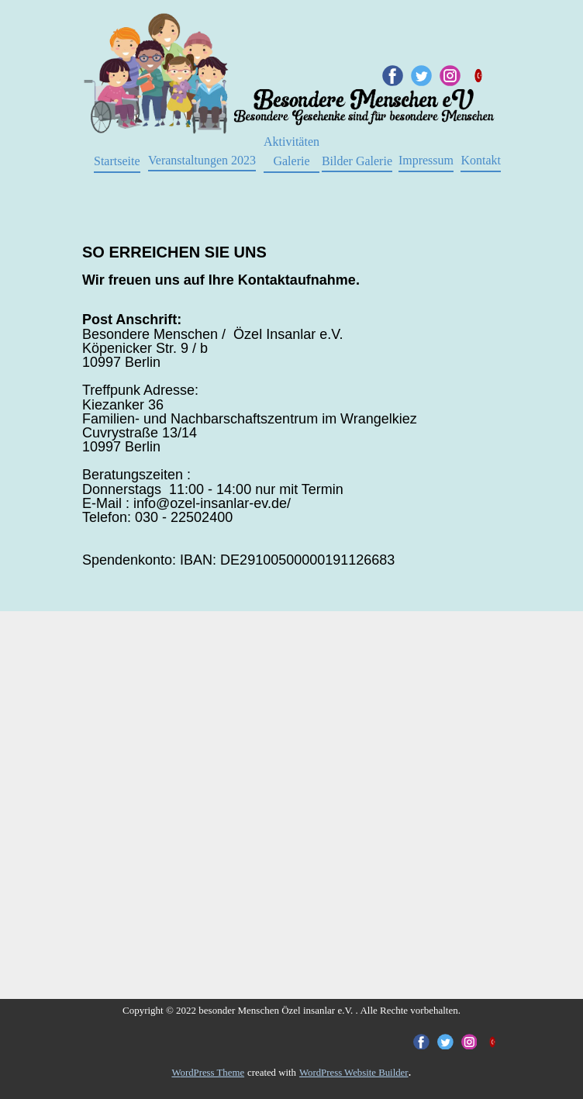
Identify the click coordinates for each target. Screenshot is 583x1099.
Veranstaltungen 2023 (202, 160)
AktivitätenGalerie (291, 151)
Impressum (426, 160)
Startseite (117, 161)
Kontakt (481, 160)
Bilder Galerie (357, 161)
